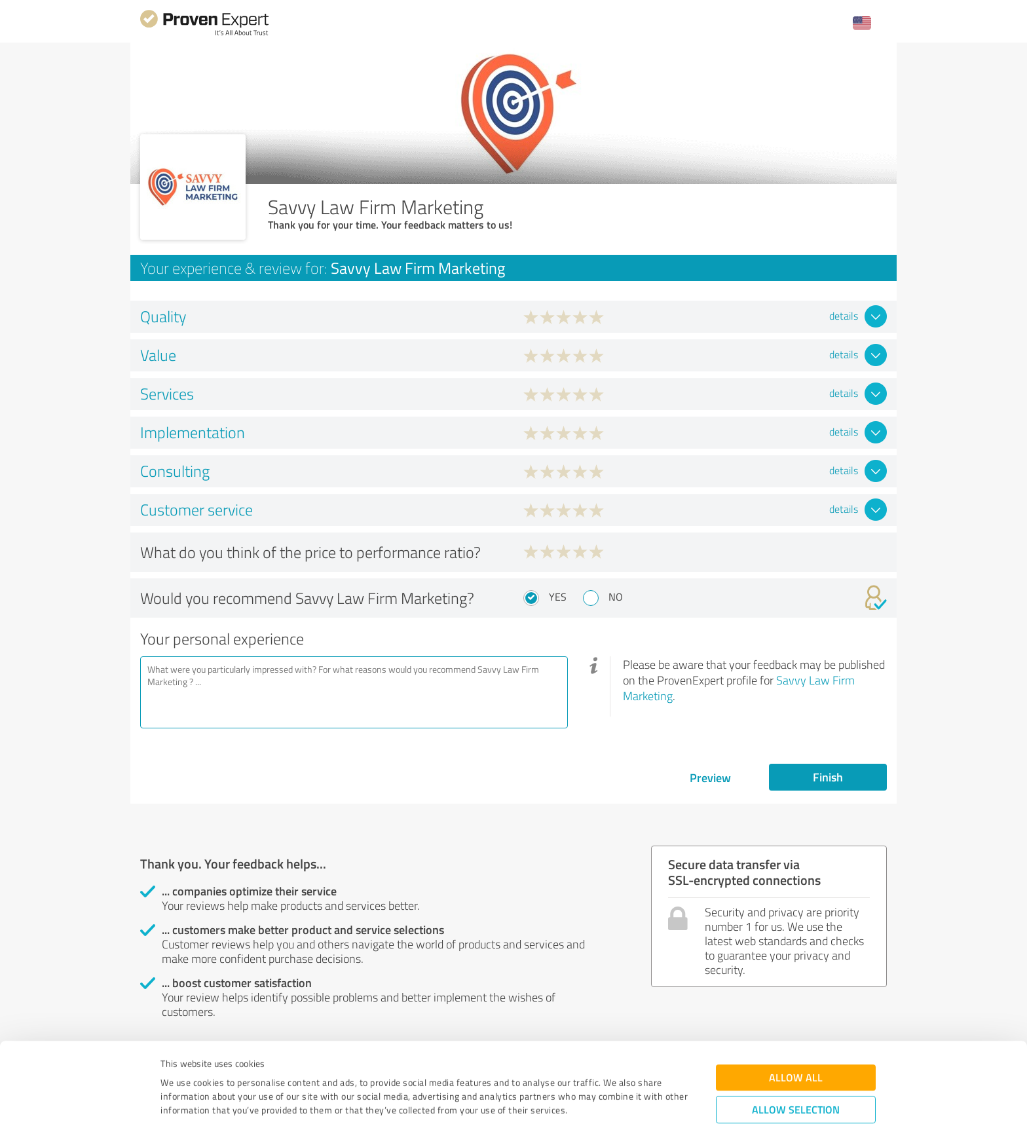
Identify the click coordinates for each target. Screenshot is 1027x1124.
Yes (558, 597)
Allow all (796, 1002)
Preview (710, 777)
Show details (595, 1099)
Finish (828, 776)
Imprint (175, 1063)
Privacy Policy (226, 1063)
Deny (796, 1075)
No (615, 597)
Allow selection (796, 1034)
